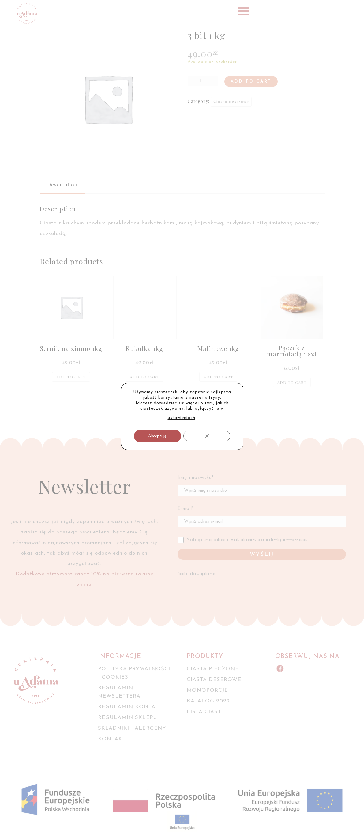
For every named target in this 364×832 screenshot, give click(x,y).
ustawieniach (181, 418)
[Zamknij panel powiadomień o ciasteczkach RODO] (206, 436)
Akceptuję (157, 436)
